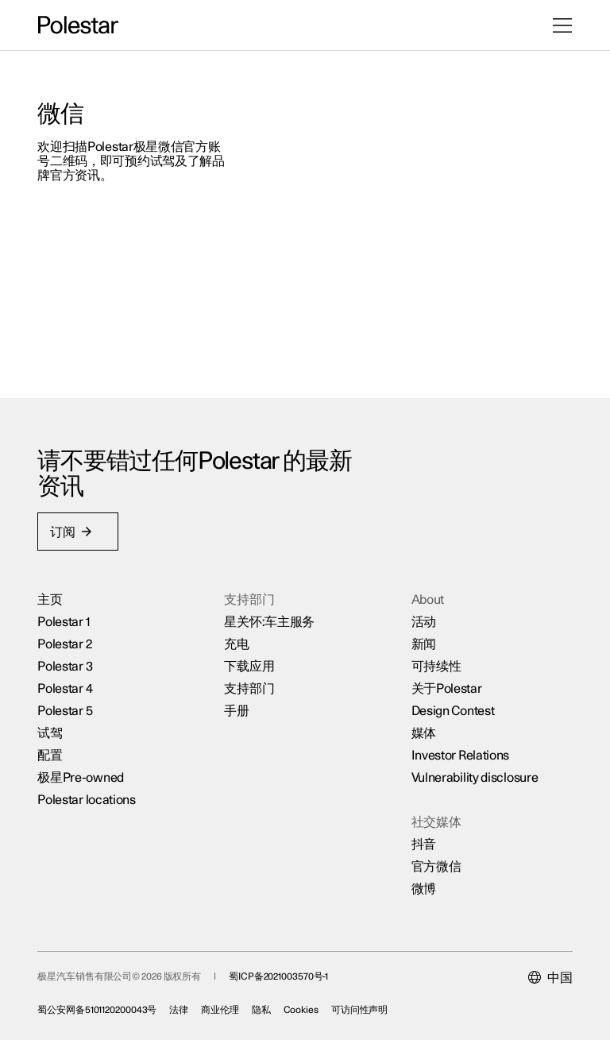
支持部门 (250, 688)
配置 (50, 754)
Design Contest (452, 710)
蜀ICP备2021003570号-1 (279, 975)
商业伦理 (221, 1009)
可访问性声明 (360, 1009)
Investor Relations (460, 754)
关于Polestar (446, 688)
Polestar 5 (65, 710)
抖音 (423, 843)
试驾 (50, 732)
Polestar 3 (65, 665)
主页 (50, 599)
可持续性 (436, 665)
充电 (237, 643)
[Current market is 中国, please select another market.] (550, 977)
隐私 (262, 1009)
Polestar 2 (65, 643)
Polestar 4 (65, 688)
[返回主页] (78, 25)
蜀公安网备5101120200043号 (97, 1009)
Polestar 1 (64, 621)
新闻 (423, 643)
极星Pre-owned (81, 777)
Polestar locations (87, 799)
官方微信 (436, 866)
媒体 (423, 732)
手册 (237, 710)
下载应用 (250, 665)
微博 (423, 888)
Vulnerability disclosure (474, 777)
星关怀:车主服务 (270, 621)
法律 (179, 1009)
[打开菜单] (562, 25)
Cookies (301, 1009)
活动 (423, 621)
